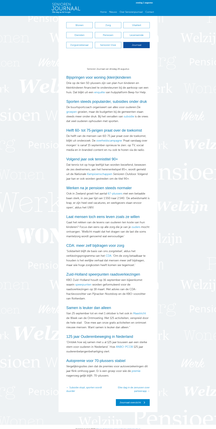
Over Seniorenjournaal (131, 12)
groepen (71, 107)
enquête (99, 87)
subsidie (128, 111)
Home (103, 12)
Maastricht (139, 308)
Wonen (79, 25)
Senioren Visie (108, 41)
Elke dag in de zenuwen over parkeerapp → (134, 384)
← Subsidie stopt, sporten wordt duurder (84, 384)
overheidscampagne (108, 136)
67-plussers (115, 189)
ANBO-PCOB (124, 342)
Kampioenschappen (99, 169)
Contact (149, 12)
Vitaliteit (136, 25)
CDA (108, 251)
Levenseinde (137, 33)
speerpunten (82, 280)
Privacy (100, 424)
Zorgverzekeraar (79, 41)
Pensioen (108, 33)
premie (136, 366)
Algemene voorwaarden (114, 424)
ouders (135, 222)
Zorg (108, 25)
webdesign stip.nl (133, 424)
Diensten (79, 33)
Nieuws (113, 12)
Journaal (136, 41)
